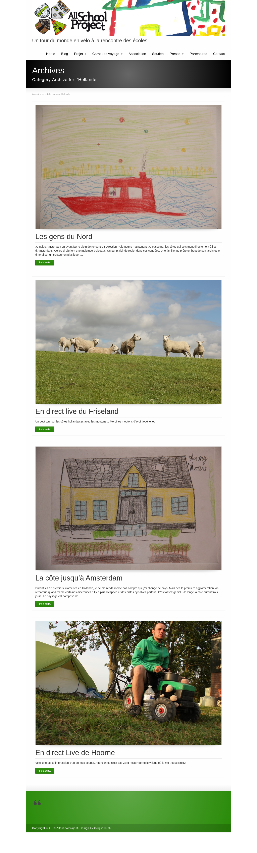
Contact (219, 54)
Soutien (158, 54)
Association (137, 54)
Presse (175, 54)
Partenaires (198, 54)
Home (50, 54)
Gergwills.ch (102, 828)
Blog (64, 54)
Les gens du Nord (63, 236)
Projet (78, 54)
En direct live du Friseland (76, 411)
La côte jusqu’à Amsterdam (78, 578)
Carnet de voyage (105, 54)
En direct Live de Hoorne (75, 753)
